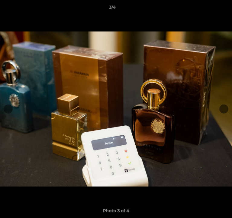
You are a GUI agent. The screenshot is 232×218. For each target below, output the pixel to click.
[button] (210, 9)
